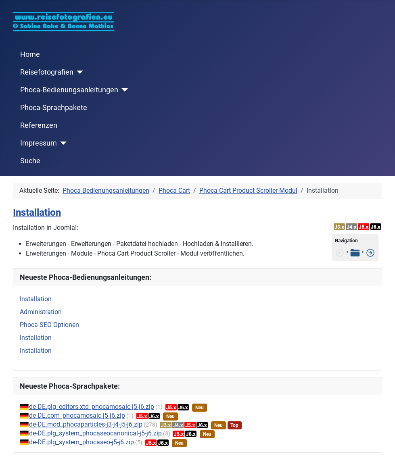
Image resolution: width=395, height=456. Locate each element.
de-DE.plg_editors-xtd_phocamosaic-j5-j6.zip (91, 406)
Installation (37, 212)
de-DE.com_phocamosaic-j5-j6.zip (77, 415)
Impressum (38, 143)
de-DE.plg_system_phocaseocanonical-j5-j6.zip (95, 433)
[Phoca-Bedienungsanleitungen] (123, 90)
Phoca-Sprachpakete (53, 108)
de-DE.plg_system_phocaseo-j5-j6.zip (81, 442)
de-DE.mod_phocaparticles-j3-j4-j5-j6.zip (85, 424)
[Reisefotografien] (78, 72)
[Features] (370, 252)
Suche (30, 161)
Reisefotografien (46, 72)
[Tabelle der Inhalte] (355, 252)
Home (30, 54)
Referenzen (38, 125)
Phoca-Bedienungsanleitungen (69, 90)
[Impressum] (62, 143)
